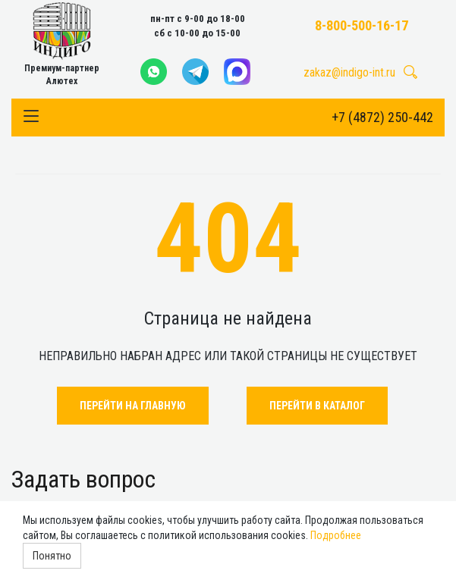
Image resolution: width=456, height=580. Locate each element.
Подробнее (335, 535)
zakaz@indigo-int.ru (349, 72)
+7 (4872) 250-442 (382, 117)
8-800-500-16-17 (361, 25)
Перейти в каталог (317, 406)
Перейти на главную (133, 406)
